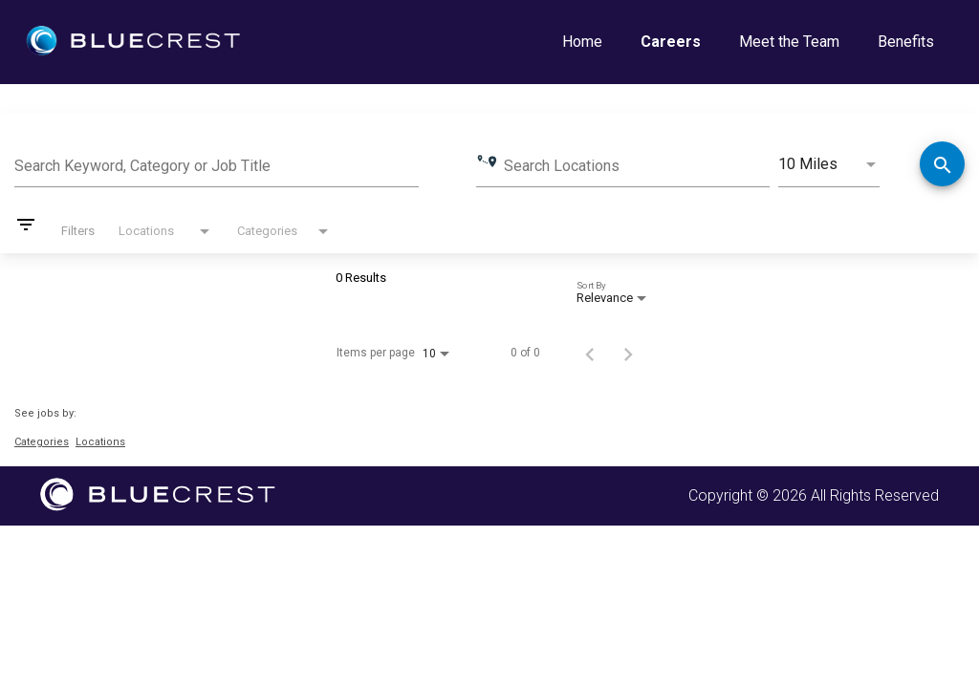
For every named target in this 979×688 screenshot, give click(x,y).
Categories (41, 442)
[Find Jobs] (942, 165)
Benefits (906, 41)
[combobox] (216, 163)
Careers (671, 41)
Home (582, 41)
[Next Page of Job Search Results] (628, 352)
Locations (100, 442)
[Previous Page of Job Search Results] (590, 352)
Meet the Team (789, 41)
